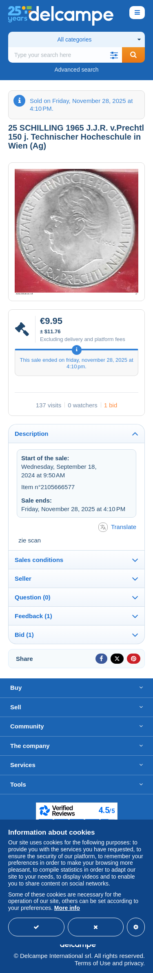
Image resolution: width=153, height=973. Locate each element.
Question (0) (33, 597)
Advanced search (76, 69)
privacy (133, 963)
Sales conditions (39, 559)
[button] (113, 55)
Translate (117, 527)
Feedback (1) (33, 615)
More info (67, 908)
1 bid (111, 405)
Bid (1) (24, 634)
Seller (23, 578)
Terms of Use (93, 963)
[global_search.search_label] (65, 55)
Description (32, 433)
